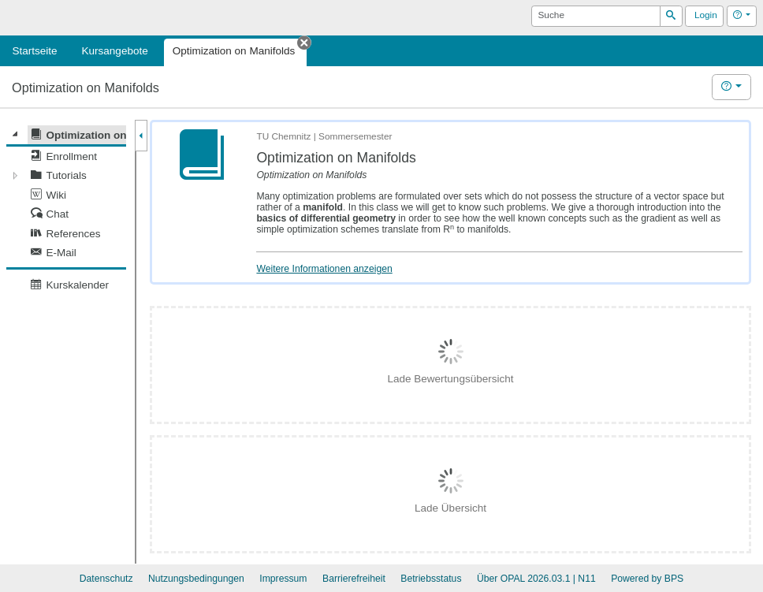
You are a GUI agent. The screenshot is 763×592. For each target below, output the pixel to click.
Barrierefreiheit (353, 578)
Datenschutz (106, 578)
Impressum (283, 578)
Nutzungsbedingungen (196, 578)
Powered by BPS (647, 578)
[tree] (66, 210)
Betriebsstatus (430, 578)
